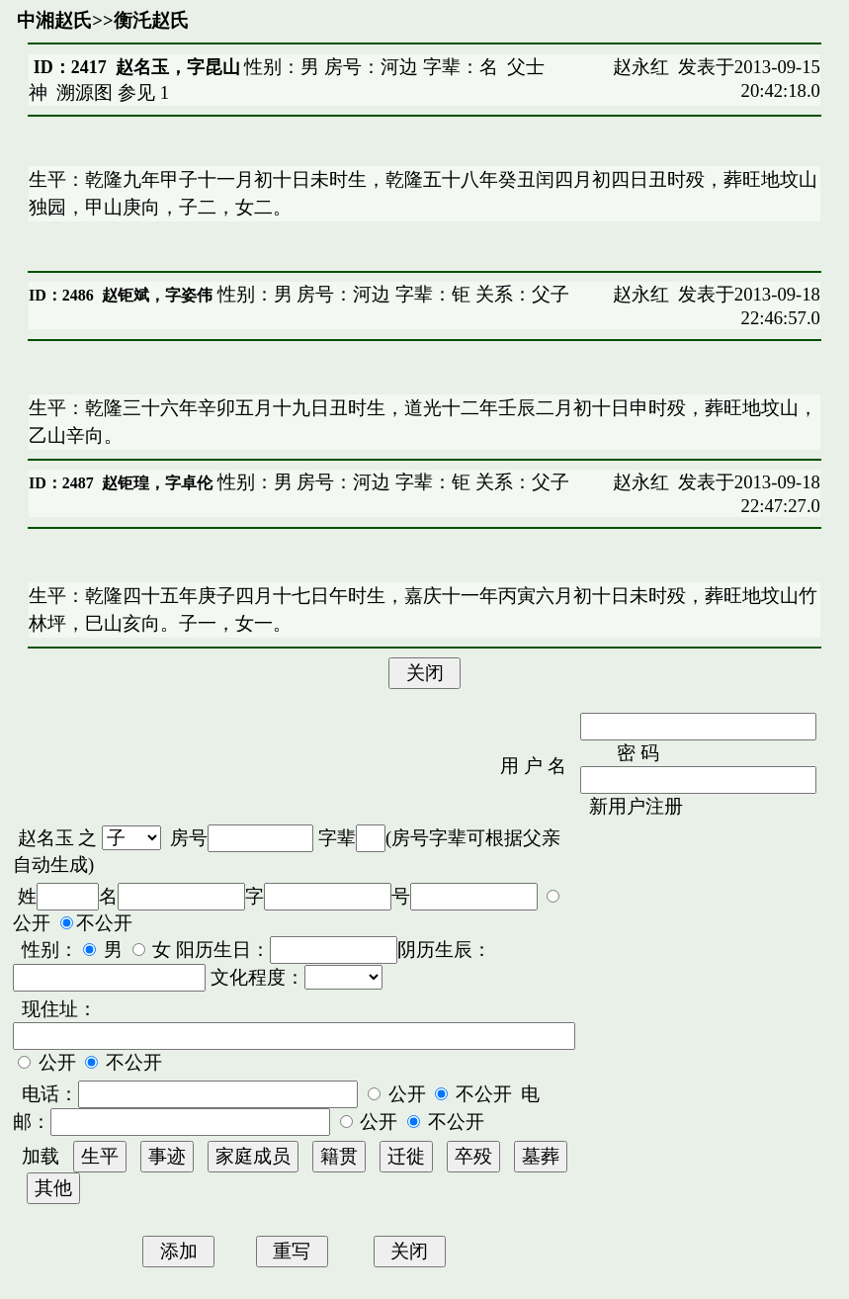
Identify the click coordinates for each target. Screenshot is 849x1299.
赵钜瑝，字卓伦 (157, 483)
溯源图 (84, 92)
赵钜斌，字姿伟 (157, 295)
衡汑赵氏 (151, 20)
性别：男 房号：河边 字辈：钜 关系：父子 (390, 294)
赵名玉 (46, 837)
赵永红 (641, 66)
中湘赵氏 (54, 20)
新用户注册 (636, 806)
